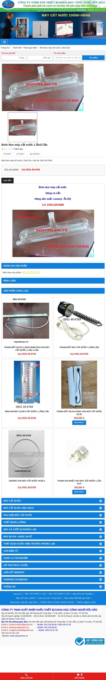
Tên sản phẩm (60, 53)
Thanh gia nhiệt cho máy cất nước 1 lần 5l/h (79, 482)
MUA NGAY (79, 423)
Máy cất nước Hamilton (83, 594)
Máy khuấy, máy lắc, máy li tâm (23, 602)
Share (7, 154)
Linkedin (35, 154)
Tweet (21, 154)
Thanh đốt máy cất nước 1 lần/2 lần (79, 347)
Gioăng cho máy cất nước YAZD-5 (27, 481)
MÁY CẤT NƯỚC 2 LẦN (59, 594)
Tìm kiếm (93, 58)
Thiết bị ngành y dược (86, 602)
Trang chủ (17, 594)
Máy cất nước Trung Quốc (50, 598)
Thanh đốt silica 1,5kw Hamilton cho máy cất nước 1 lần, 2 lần (27, 348)
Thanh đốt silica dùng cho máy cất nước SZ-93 (79, 412)
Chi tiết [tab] (7, 180)
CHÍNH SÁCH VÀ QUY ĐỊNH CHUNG (57, 602)
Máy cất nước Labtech (26, 598)
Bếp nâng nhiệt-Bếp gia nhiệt (77, 598)
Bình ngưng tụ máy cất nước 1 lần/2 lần (27, 411)
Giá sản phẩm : (12, 169)
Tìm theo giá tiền (8, 53)
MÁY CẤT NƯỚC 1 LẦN (35, 594)
